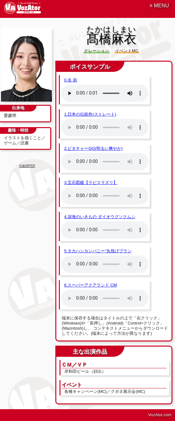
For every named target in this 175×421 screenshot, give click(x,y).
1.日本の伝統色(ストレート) (90, 114)
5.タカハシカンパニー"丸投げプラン (97, 251)
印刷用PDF (27, 166)
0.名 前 (70, 80)
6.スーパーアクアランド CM (90, 285)
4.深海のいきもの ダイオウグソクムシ (99, 216)
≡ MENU (159, 5)
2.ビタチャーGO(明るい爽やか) (93, 148)
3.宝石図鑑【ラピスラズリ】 (91, 182)
